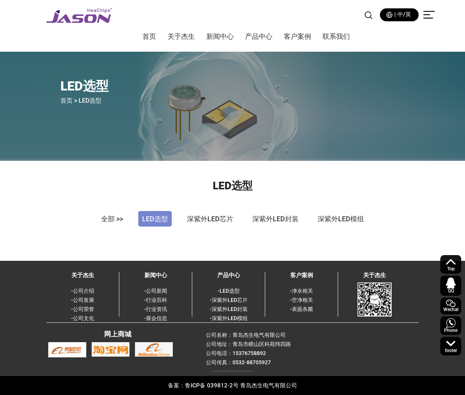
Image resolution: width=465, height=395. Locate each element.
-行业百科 (155, 300)
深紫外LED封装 (275, 219)
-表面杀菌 (301, 309)
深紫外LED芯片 (210, 219)
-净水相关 (301, 291)
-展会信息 (155, 318)
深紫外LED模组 (341, 219)
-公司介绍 (82, 291)
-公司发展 (82, 300)
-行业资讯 (155, 309)
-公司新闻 (155, 291)
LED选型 (155, 219)
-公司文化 (82, 318)
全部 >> (112, 219)
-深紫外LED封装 (229, 309)
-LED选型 (229, 291)
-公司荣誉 (82, 309)
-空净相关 (301, 300)
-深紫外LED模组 (229, 318)
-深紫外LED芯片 (229, 300)
